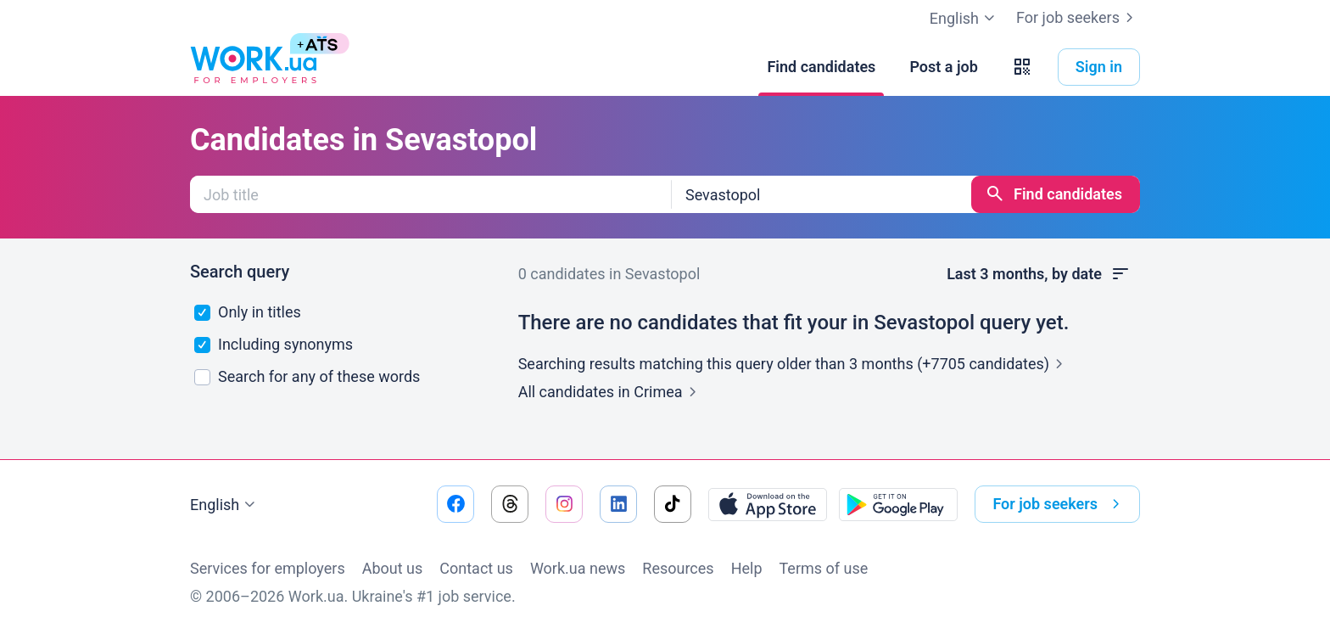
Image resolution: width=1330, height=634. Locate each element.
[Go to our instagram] (564, 504)
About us (392, 568)
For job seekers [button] (1059, 504)
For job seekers (1078, 18)
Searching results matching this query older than (794, 364)
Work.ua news (577, 568)
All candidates (610, 392)
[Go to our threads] (509, 504)
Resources (677, 568)
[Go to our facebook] (455, 504)
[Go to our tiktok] (672, 504)
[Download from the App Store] (767, 504)
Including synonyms (274, 344)
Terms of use (824, 568)
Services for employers (267, 568)
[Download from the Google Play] (898, 504)
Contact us (476, 568)
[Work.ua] (253, 67)
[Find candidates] (821, 67)
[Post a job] (943, 67)
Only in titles (247, 312)
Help (747, 568)
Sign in (1099, 67)
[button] (1022, 67)
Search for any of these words (307, 376)
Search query (239, 271)
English (225, 505)
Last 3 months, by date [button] (1039, 274)
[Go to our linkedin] (618, 504)
